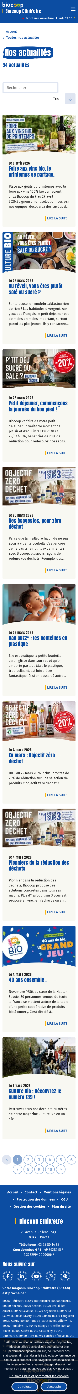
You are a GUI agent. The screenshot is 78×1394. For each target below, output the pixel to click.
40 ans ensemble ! (28, 980)
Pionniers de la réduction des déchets (39, 866)
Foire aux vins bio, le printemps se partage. (32, 172)
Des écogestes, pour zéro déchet (35, 524)
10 (50, 1169)
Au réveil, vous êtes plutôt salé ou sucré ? (36, 289)
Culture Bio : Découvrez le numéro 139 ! (35, 1094)
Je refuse (25, 1386)
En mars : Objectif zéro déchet (32, 758)
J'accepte (54, 1386)
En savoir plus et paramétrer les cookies (39, 1376)
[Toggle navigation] (73, 10)
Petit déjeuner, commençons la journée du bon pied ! (38, 406)
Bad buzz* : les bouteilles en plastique (38, 641)
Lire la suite (58, 218)
